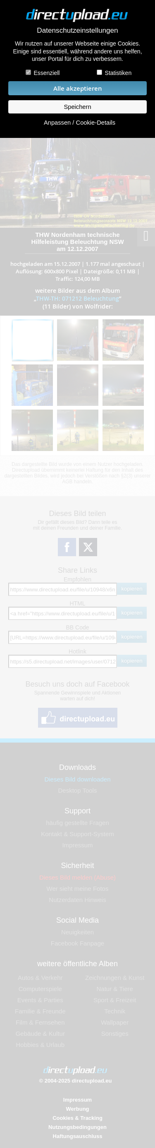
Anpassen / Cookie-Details (79, 122)
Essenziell (46, 73)
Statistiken (118, 73)
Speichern (77, 107)
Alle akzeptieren (77, 88)
